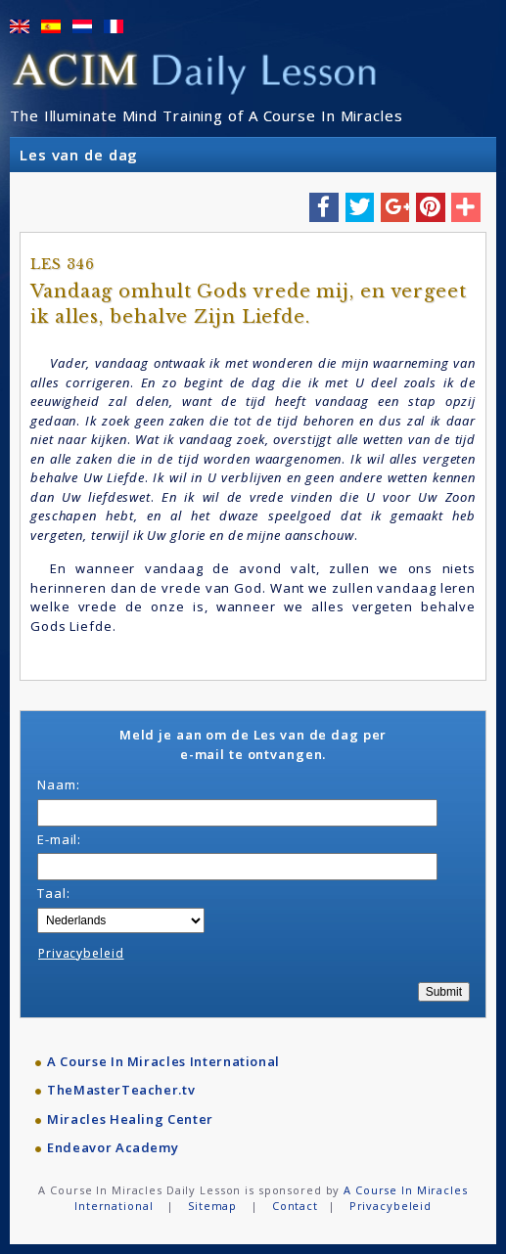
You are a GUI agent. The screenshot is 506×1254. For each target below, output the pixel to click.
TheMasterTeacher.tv (121, 1089)
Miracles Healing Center (130, 1119)
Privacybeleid (80, 953)
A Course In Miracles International (163, 1061)
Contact (295, 1205)
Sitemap (212, 1205)
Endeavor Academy (112, 1147)
